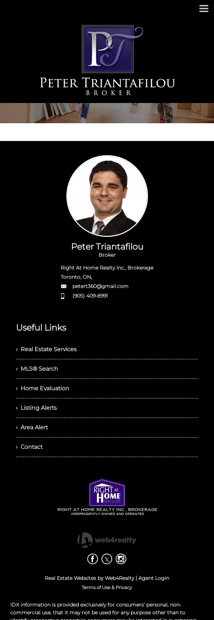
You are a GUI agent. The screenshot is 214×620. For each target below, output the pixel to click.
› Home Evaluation (42, 388)
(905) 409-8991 (90, 296)
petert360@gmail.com (100, 286)
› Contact (29, 447)
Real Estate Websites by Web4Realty (89, 578)
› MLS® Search (37, 368)
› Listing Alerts (36, 407)
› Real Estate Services (46, 349)
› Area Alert (32, 427)
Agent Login (153, 578)
